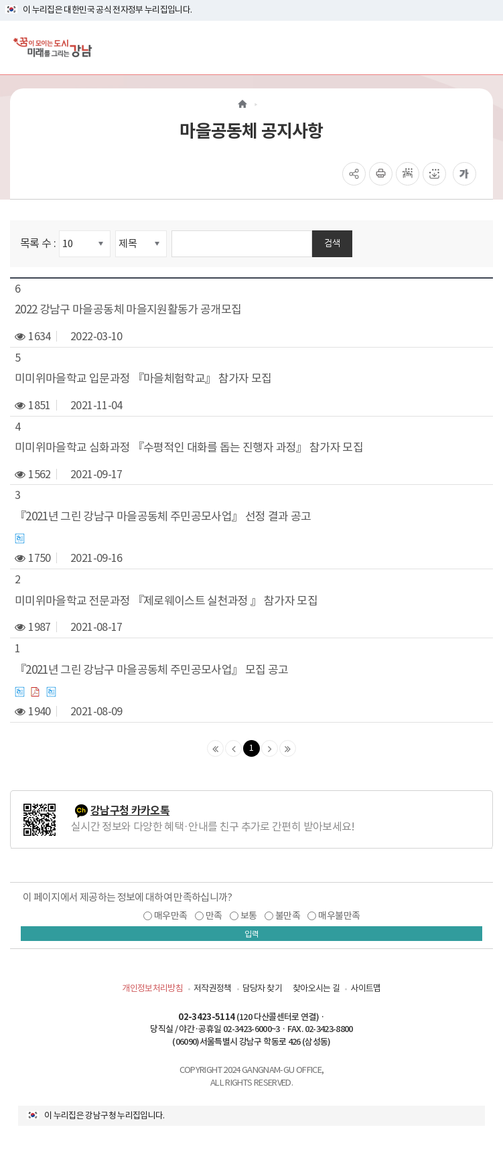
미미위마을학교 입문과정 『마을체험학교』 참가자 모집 (143, 378)
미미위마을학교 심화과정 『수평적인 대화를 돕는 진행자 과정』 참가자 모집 (189, 447)
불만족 (287, 915)
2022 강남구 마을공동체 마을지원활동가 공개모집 (128, 309)
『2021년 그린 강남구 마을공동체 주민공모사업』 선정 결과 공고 (163, 516)
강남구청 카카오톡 (129, 811)
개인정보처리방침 (152, 988)
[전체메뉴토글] (482, 47)
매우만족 (170, 915)
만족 (214, 915)
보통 (248, 915)
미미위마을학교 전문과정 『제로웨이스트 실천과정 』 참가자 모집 (166, 600)
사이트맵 (365, 988)
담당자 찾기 (262, 988)
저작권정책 (213, 988)
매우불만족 (339, 915)
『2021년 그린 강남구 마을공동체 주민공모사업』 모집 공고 (152, 669)
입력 (251, 934)
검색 (332, 243)
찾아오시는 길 (316, 988)
